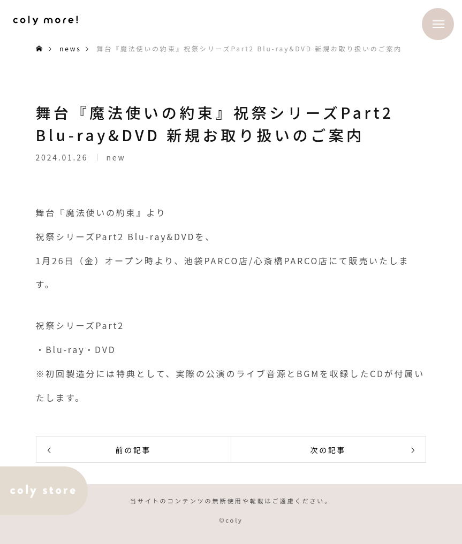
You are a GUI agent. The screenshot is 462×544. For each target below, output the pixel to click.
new (115, 160)
